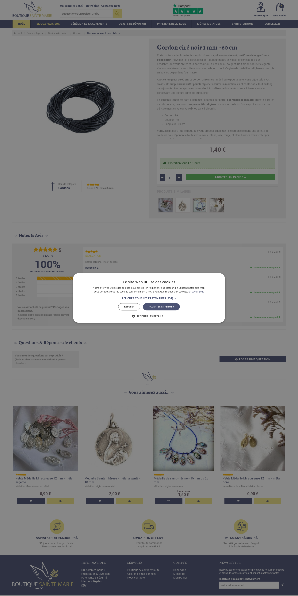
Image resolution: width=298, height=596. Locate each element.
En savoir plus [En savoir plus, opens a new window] (196, 291)
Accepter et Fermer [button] (161, 306)
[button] (149, 298)
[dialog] (149, 298)
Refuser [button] (129, 306)
